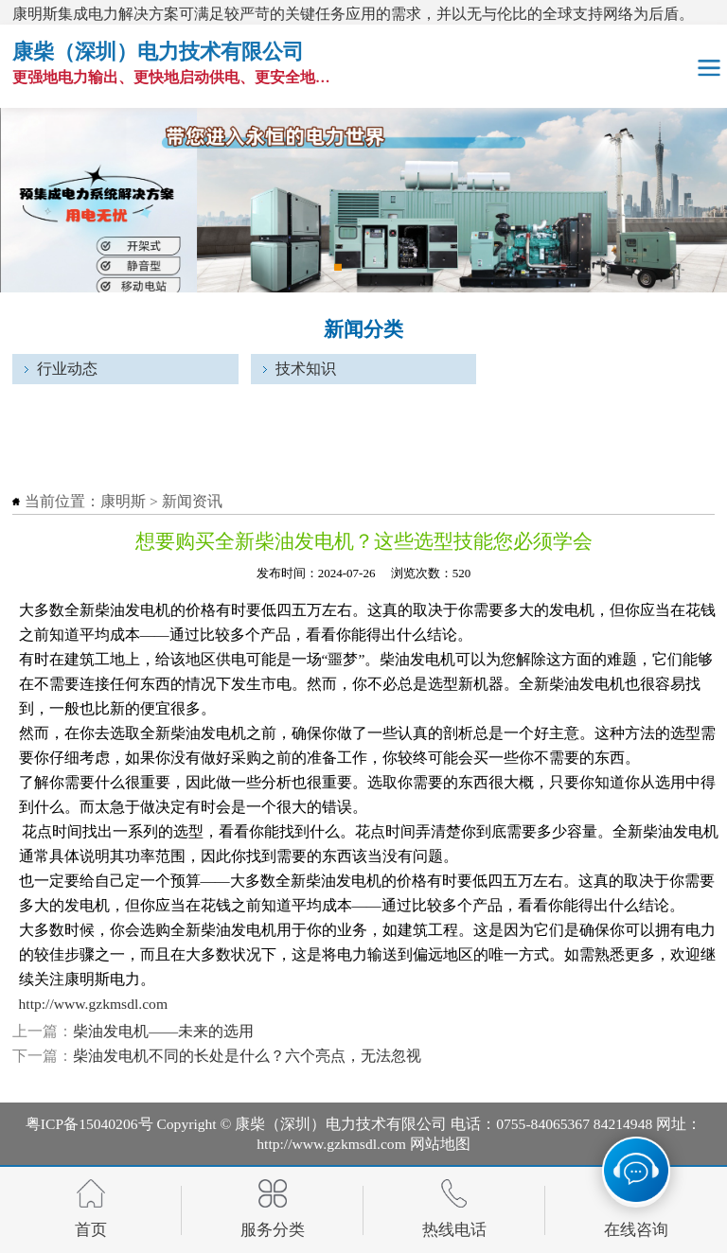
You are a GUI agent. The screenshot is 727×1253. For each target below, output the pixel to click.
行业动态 (67, 369)
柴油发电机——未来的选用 (163, 1031)
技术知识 (305, 369)
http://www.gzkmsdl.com (93, 1004)
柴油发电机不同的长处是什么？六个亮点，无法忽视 (247, 1056)
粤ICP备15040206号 (89, 1124)
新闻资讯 (192, 501)
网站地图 (440, 1144)
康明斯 (123, 501)
